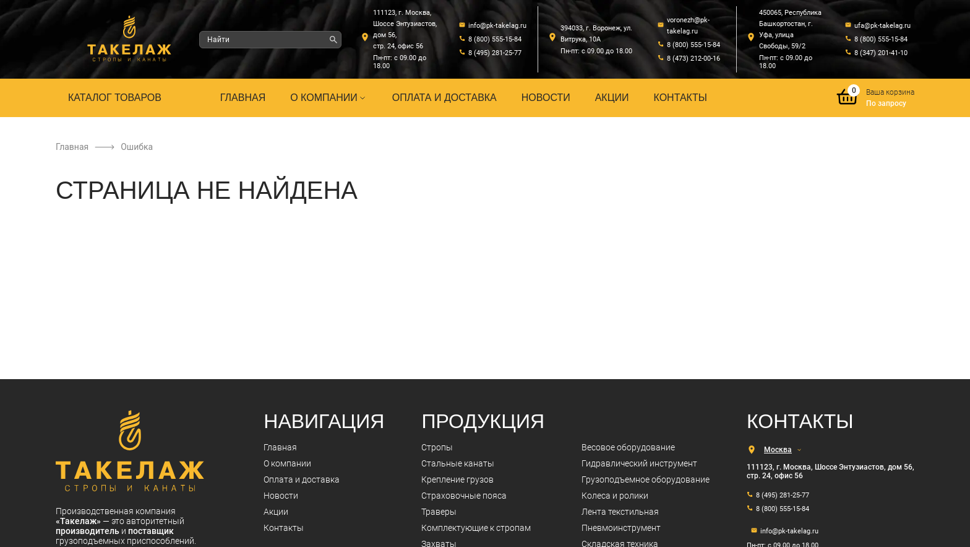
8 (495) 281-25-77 (494, 53)
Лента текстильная (620, 512)
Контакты (680, 97)
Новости (545, 97)
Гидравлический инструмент (639, 463)
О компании (328, 97)
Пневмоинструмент (621, 528)
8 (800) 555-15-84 (494, 39)
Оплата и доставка (444, 97)
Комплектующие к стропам (476, 528)
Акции (612, 97)
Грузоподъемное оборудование (646, 479)
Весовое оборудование (628, 447)
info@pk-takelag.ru (497, 26)
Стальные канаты (457, 463)
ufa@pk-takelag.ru (882, 26)
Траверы (439, 512)
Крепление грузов (457, 479)
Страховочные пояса (464, 496)
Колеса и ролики (615, 496)
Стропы (437, 447)
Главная (242, 97)
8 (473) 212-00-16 (693, 59)
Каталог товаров (114, 97)
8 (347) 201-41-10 (881, 53)
